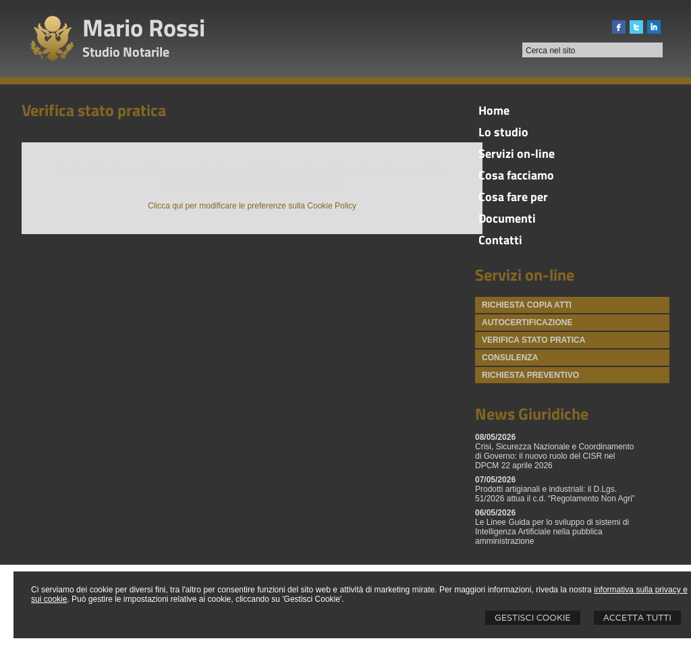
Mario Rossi (143, 27)
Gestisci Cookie (533, 617)
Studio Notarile (125, 51)
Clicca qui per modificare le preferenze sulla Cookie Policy (252, 206)
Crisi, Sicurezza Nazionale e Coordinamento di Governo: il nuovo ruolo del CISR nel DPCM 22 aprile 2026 (554, 456)
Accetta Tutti (637, 617)
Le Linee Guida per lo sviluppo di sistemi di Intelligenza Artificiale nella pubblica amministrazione (552, 531)
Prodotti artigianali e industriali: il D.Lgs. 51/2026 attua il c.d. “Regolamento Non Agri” (555, 493)
